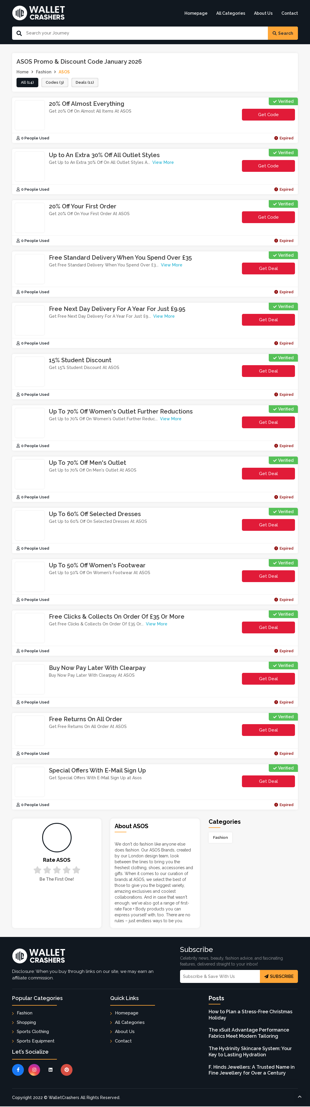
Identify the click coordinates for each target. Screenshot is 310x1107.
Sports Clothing (33, 1031)
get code (268, 116)
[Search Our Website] (145, 33)
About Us (263, 13)
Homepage (195, 13)
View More (163, 163)
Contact (289, 13)
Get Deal (268, 268)
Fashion (220, 838)
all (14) (27, 82)
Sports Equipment (36, 1041)
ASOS (64, 72)
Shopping (26, 1022)
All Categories (230, 13)
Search (283, 33)
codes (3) (55, 82)
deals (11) (85, 82)
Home (23, 72)
